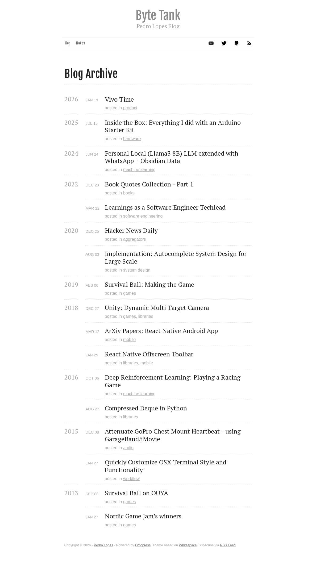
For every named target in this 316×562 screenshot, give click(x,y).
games (129, 293)
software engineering (143, 216)
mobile (129, 339)
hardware (132, 138)
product (130, 108)
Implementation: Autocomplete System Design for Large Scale (176, 257)
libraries (145, 316)
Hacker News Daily (131, 230)
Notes (80, 43)
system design (136, 270)
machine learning (139, 169)
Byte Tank (158, 15)
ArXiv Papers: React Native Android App (161, 331)
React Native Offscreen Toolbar (149, 354)
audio (128, 448)
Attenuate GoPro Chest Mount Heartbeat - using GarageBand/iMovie (173, 435)
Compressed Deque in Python (146, 408)
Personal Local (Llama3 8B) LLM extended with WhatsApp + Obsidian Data (172, 157)
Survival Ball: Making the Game (149, 284)
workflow (131, 478)
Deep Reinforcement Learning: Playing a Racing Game (173, 381)
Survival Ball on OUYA (136, 493)
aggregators (134, 239)
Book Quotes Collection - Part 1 (149, 184)
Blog (67, 43)
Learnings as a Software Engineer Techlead (165, 207)
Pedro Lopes (103, 545)
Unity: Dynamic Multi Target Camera (157, 307)
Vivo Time (119, 99)
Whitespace (188, 545)
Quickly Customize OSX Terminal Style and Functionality (166, 466)
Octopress (143, 545)
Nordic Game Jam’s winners (143, 516)
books (129, 193)
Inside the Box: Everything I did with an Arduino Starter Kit (173, 126)
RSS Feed (228, 545)
